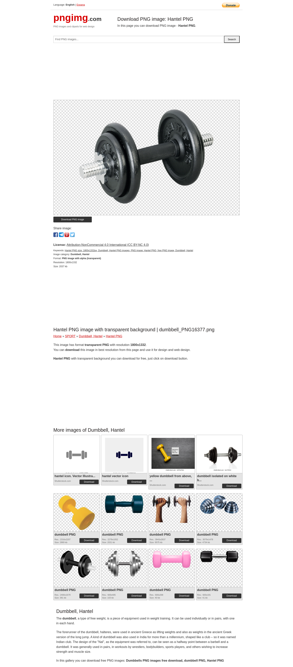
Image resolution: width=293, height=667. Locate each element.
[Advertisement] (146, 73)
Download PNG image (72, 219)
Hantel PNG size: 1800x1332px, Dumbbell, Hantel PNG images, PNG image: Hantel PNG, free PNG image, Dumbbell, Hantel (129, 250)
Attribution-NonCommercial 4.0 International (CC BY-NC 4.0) (107, 244)
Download (89, 482)
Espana (81, 4)
